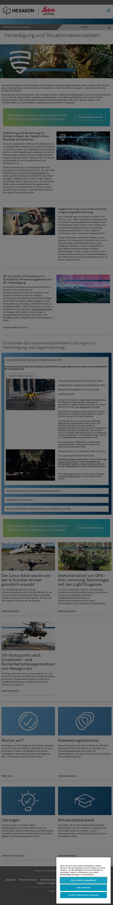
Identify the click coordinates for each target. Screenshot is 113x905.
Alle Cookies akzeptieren (83, 880)
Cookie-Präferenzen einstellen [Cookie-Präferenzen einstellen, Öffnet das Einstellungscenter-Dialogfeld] (83, 895)
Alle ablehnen (83, 887)
